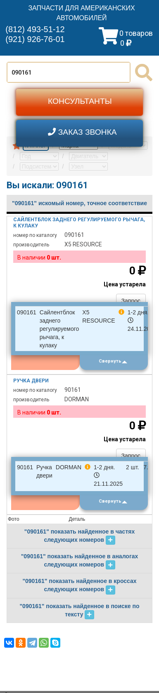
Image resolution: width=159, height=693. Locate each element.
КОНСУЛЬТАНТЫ (80, 101)
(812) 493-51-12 (34, 29)
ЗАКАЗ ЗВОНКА (82, 132)
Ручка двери (31, 381)
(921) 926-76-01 (34, 39)
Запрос (130, 300)
